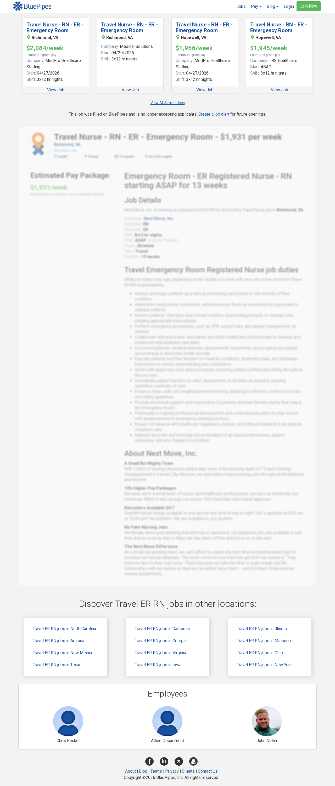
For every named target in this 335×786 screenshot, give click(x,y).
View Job (55, 89)
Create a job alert (213, 114)
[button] (256, 6)
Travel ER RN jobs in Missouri (264, 640)
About (130, 771)
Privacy (172, 771)
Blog (143, 771)
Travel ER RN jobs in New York (264, 664)
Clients (188, 771)
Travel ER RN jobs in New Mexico (63, 652)
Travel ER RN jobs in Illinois (262, 628)
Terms (156, 771)
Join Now (308, 6)
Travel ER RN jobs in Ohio (260, 652)
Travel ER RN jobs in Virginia (160, 652)
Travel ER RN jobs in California (162, 628)
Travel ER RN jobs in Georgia (161, 640)
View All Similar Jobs (167, 103)
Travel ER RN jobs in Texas (57, 664)
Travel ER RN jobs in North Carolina (64, 628)
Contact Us (208, 771)
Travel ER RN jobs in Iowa (158, 664)
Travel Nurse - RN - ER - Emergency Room (54, 27)
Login (289, 6)
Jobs (241, 6)
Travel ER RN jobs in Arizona (58, 640)
